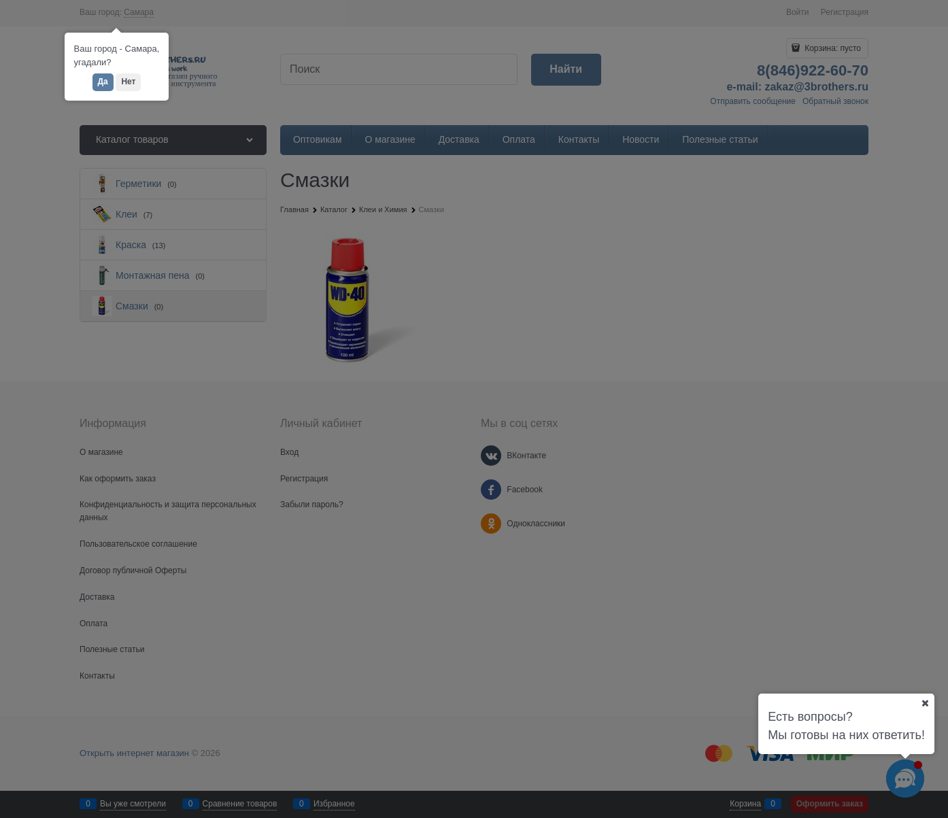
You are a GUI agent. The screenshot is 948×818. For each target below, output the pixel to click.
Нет (128, 81)
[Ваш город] (925, 703)
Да (103, 81)
